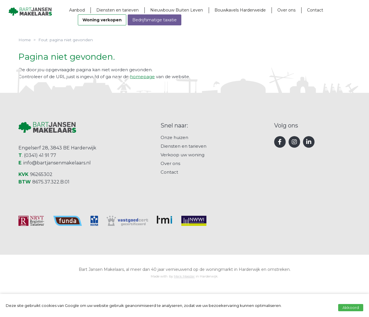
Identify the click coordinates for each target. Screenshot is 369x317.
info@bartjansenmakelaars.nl (57, 203)
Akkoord (350, 307)
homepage (142, 76)
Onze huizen (174, 178)
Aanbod (94, 10)
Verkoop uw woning (182, 195)
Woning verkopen (119, 19)
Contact (332, 10)
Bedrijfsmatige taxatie (172, 19)
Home (24, 39)
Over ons (304, 10)
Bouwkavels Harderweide (257, 10)
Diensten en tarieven (135, 10)
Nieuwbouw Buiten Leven (193, 10)
